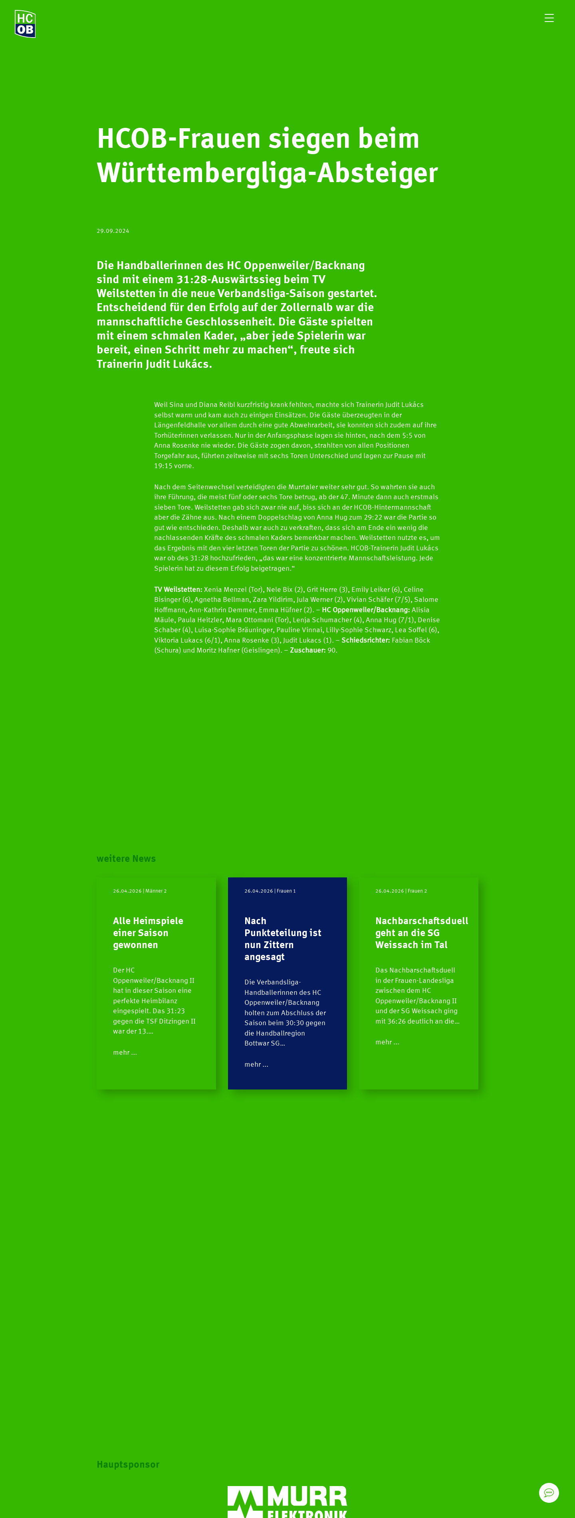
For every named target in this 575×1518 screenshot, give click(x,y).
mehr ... (125, 1052)
